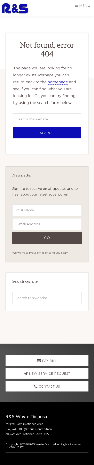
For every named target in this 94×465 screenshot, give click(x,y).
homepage (58, 82)
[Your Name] (46, 210)
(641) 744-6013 (14, 429)
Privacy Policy (15, 446)
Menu (85, 6)
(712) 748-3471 (14, 423)
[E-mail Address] (46, 224)
